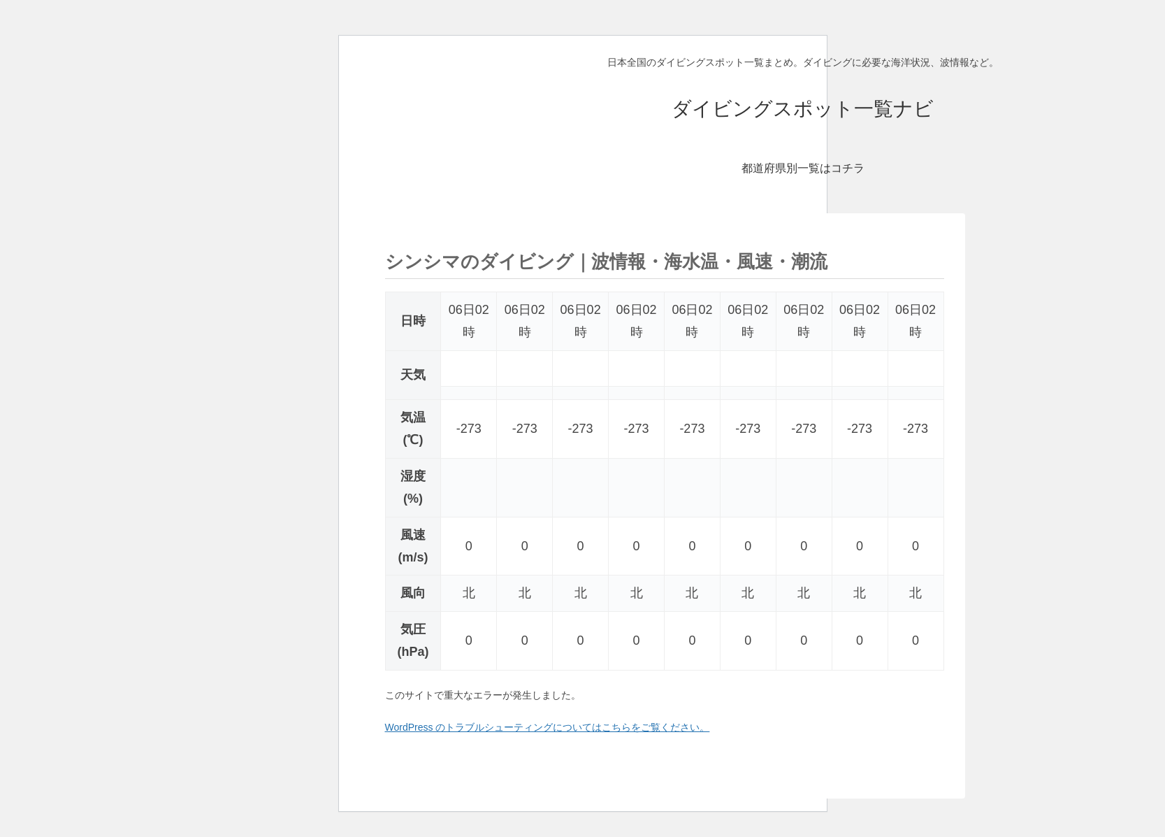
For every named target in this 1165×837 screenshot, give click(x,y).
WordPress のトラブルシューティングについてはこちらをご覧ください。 (547, 727)
